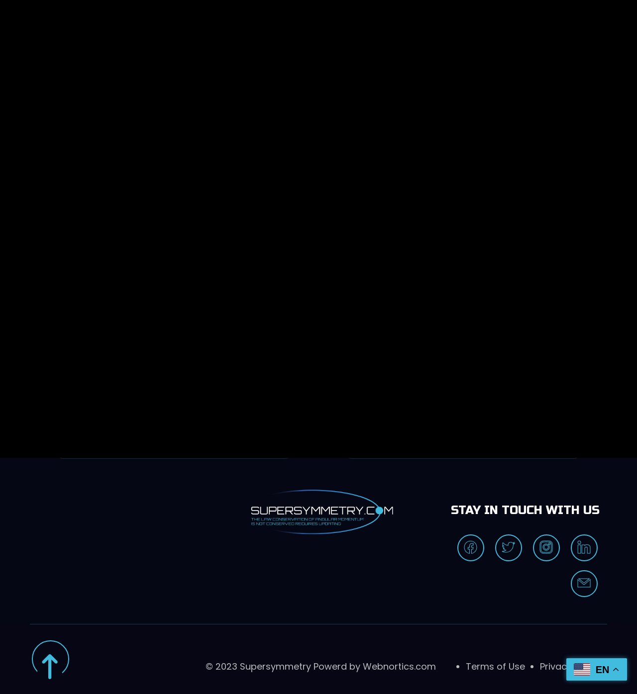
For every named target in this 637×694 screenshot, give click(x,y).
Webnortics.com (399, 666)
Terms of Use (495, 666)
